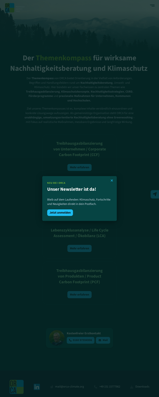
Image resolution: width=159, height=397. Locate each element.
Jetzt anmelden (60, 212)
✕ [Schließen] (111, 181)
